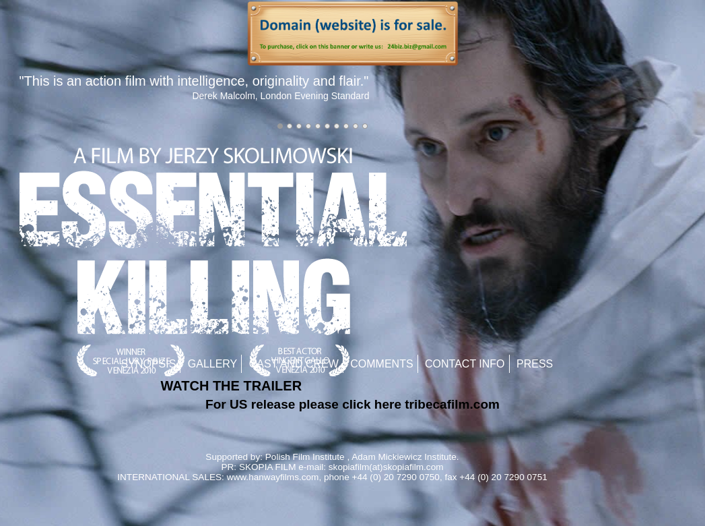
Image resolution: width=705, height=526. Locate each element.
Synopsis (148, 364)
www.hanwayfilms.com (273, 477)
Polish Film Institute (305, 457)
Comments (381, 364)
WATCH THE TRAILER (231, 385)
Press (534, 364)
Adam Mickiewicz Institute (404, 457)
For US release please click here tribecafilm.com (352, 404)
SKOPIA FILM (267, 467)
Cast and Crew (294, 364)
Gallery (213, 364)
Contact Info (465, 364)
